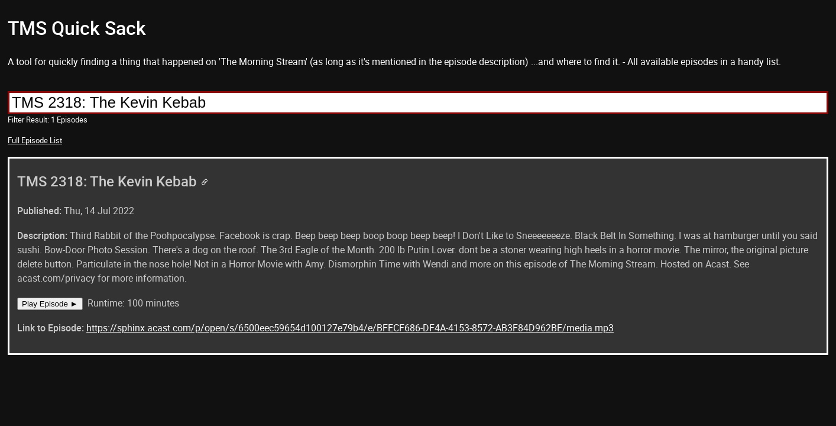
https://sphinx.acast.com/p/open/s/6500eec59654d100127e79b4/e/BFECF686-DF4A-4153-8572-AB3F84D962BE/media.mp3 (350, 327)
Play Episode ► (50, 303)
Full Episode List (35, 140)
